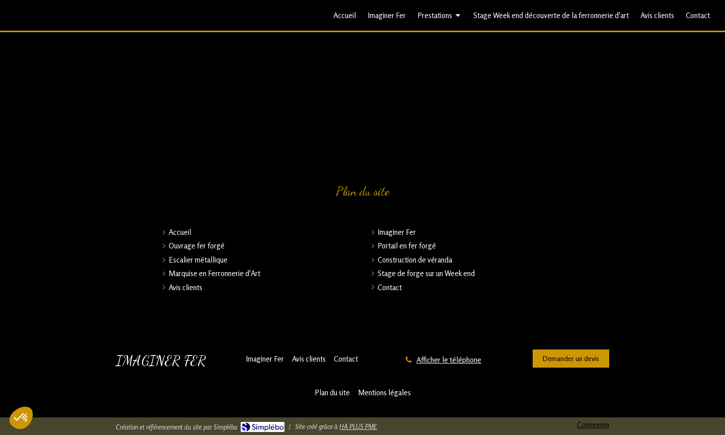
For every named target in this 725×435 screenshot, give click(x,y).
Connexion (593, 424)
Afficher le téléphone (448, 360)
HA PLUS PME (358, 426)
